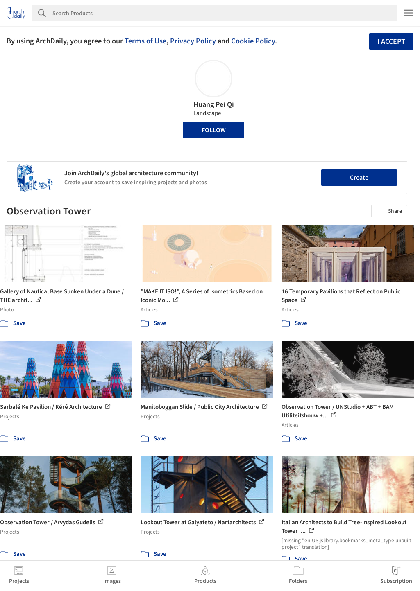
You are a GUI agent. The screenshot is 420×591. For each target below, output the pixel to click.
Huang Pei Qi (213, 104)
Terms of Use (145, 41)
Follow (214, 130)
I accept (391, 41)
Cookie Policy (253, 41)
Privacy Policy (193, 41)
